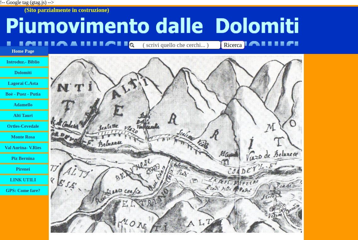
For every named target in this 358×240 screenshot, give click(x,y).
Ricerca (233, 45)
